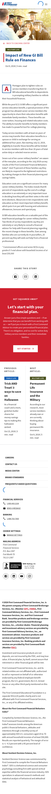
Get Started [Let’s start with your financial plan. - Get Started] (25, 348)
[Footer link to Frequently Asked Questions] (25, 484)
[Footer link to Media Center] (25, 470)
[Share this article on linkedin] (35, 277)
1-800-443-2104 (11, 503)
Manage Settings (12, 535)
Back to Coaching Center (16, 43)
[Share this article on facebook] (15, 277)
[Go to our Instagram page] (29, 576)
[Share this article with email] (25, 277)
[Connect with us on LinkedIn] (14, 576)
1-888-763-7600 (11, 518)
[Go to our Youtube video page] (21, 576)
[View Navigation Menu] (46, 4)
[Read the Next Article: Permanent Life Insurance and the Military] (38, 403)
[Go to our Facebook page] (6, 576)
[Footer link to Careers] (25, 457)
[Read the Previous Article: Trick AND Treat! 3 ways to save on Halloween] (12, 403)
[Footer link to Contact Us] (25, 464)
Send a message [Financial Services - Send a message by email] (12, 508)
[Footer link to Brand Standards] (25, 477)
